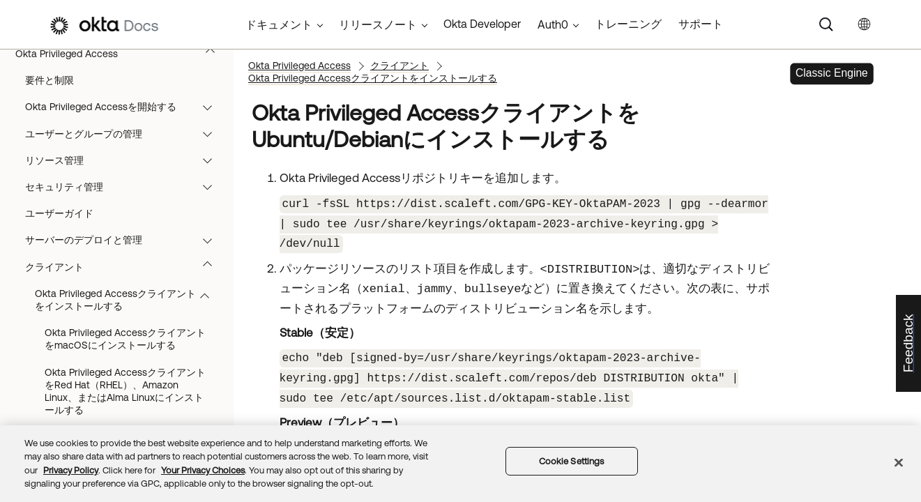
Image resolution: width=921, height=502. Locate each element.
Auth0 (553, 24)
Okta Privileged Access (121, 53)
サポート (700, 23)
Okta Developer (482, 23)
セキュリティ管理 (125, 187)
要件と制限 (49, 80)
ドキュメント (278, 24)
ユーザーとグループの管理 (125, 134)
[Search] (826, 24)
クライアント (125, 267)
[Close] (898, 462)
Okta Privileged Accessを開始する (125, 106)
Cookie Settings (571, 461)
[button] (213, 53)
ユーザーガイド (59, 213)
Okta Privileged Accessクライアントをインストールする (128, 299)
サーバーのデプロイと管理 (125, 240)
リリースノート (378, 24)
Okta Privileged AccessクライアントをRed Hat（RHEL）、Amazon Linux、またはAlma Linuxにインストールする (125, 391)
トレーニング (628, 23)
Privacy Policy (70, 470)
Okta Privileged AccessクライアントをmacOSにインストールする (125, 339)
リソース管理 (125, 160)
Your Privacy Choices (203, 470)
